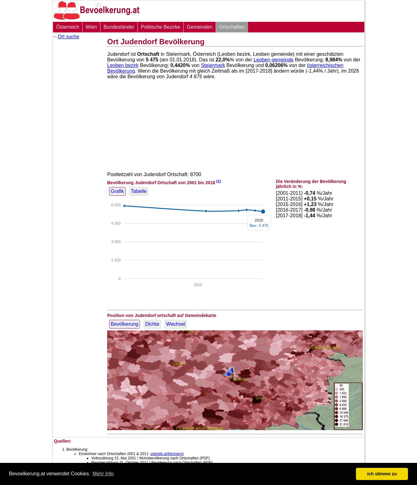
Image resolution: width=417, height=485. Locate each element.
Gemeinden (200, 27)
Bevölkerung (124, 324)
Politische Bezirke (160, 27)
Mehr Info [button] (103, 473)
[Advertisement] (78, 135)
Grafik (117, 191)
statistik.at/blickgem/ (167, 454)
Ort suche (68, 36)
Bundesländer (118, 27)
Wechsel (175, 324)
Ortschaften (232, 27)
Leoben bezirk (123, 65)
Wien (91, 27)
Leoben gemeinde (274, 59)
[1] (218, 181)
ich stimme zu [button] (382, 473)
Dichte (152, 324)
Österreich (67, 27)
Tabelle (139, 191)
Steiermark (213, 65)
